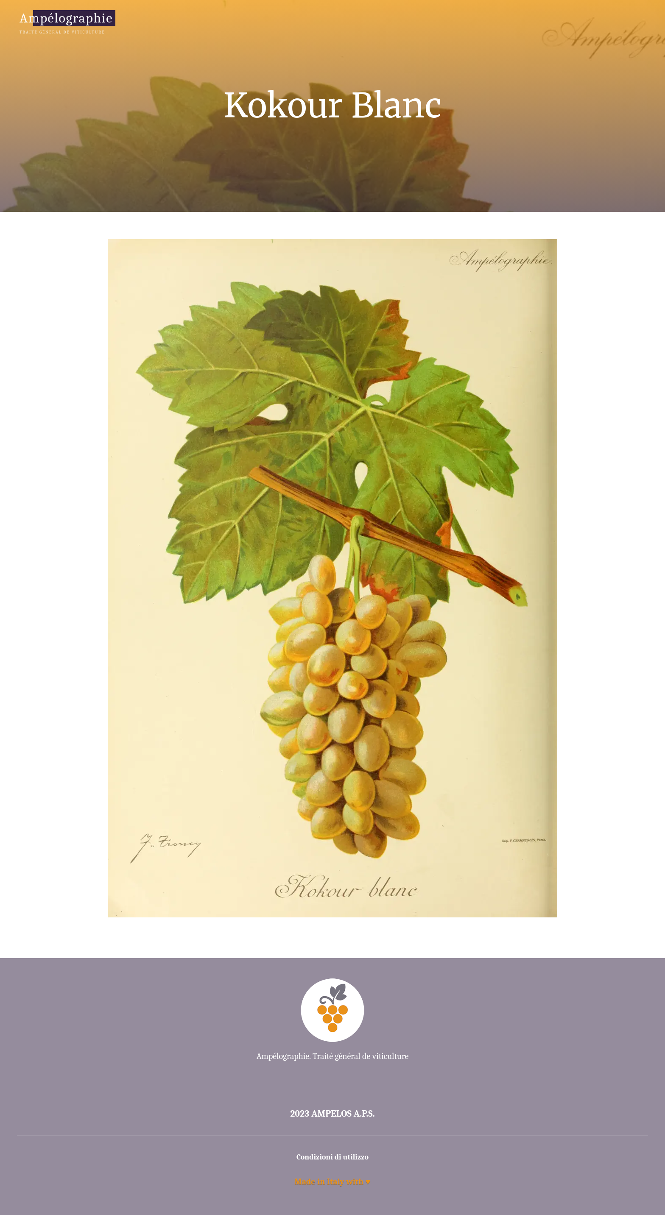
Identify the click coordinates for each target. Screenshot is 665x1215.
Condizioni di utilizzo (332, 1157)
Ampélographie (66, 17)
